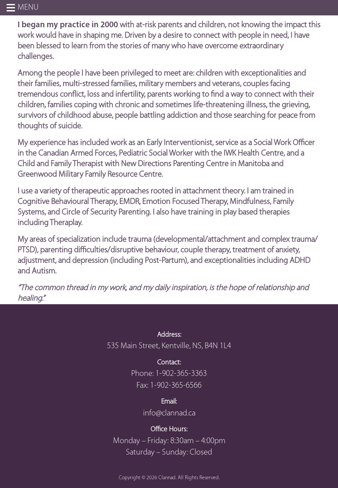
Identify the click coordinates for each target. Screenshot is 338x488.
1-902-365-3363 (181, 374)
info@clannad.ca (169, 413)
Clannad (167, 478)
